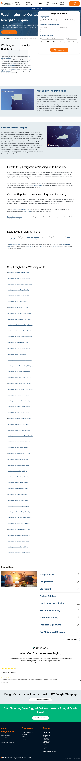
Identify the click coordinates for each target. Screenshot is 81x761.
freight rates (14, 69)
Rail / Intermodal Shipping (52, 632)
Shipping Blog (25, 734)
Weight (67, 38)
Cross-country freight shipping (40, 699)
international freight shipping (29, 238)
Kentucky (36, 237)
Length (41, 38)
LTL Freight (45, 589)
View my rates (59, 50)
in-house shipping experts (35, 185)
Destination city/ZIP (64, 27)
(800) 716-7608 (46, 732)
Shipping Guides (26, 739)
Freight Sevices (47, 574)
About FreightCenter (5, 735)
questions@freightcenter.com (49, 751)
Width (47, 38)
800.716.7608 (41, 246)
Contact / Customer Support (7, 742)
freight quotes (11, 65)
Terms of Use (77, 758)
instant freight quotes (14, 244)
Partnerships (4, 740)
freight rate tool (30, 246)
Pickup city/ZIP (43, 27)
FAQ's (23, 736)
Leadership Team (5, 737)
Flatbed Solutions (48, 596)
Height (53, 38)
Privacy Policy (68, 758)
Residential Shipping (50, 610)
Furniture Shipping (49, 617)
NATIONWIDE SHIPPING (10, 38)
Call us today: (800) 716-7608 (40, 8)
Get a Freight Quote (9, 32)
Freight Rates (46, 582)
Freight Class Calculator (27, 732)
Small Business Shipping (52, 603)
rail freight (28, 59)
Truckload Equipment (50, 625)
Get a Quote (74, 3)
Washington (30, 237)
